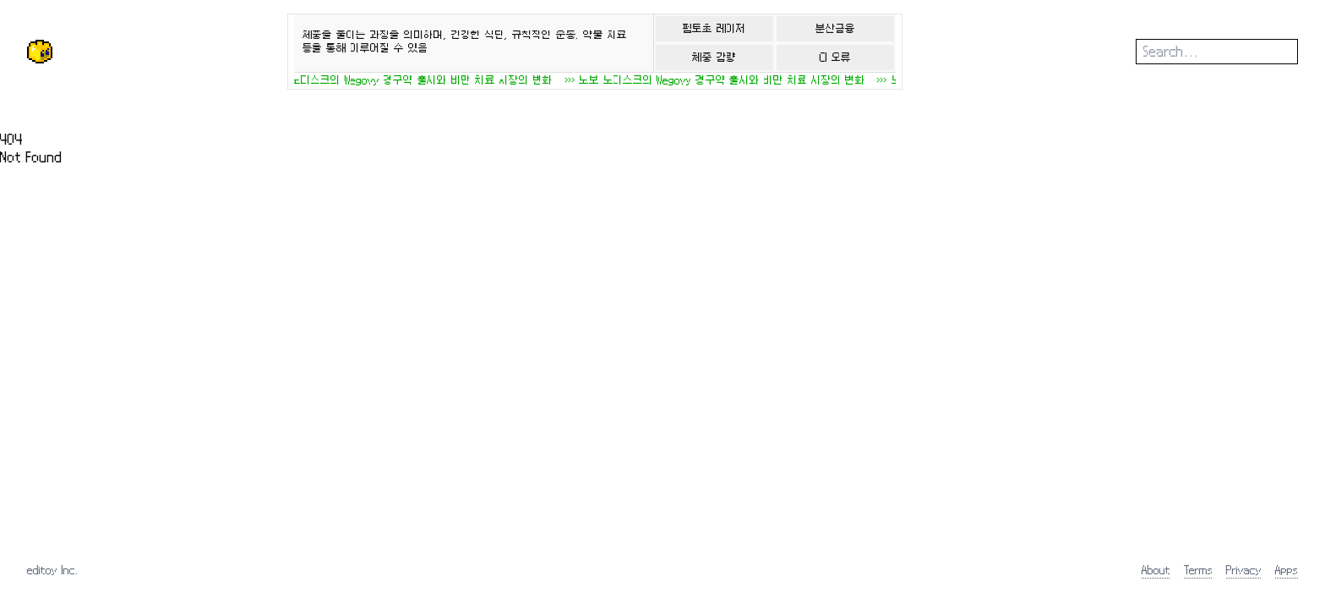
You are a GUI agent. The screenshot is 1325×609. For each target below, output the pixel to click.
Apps (1286, 569)
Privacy (1244, 569)
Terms (1198, 569)
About (1156, 569)
